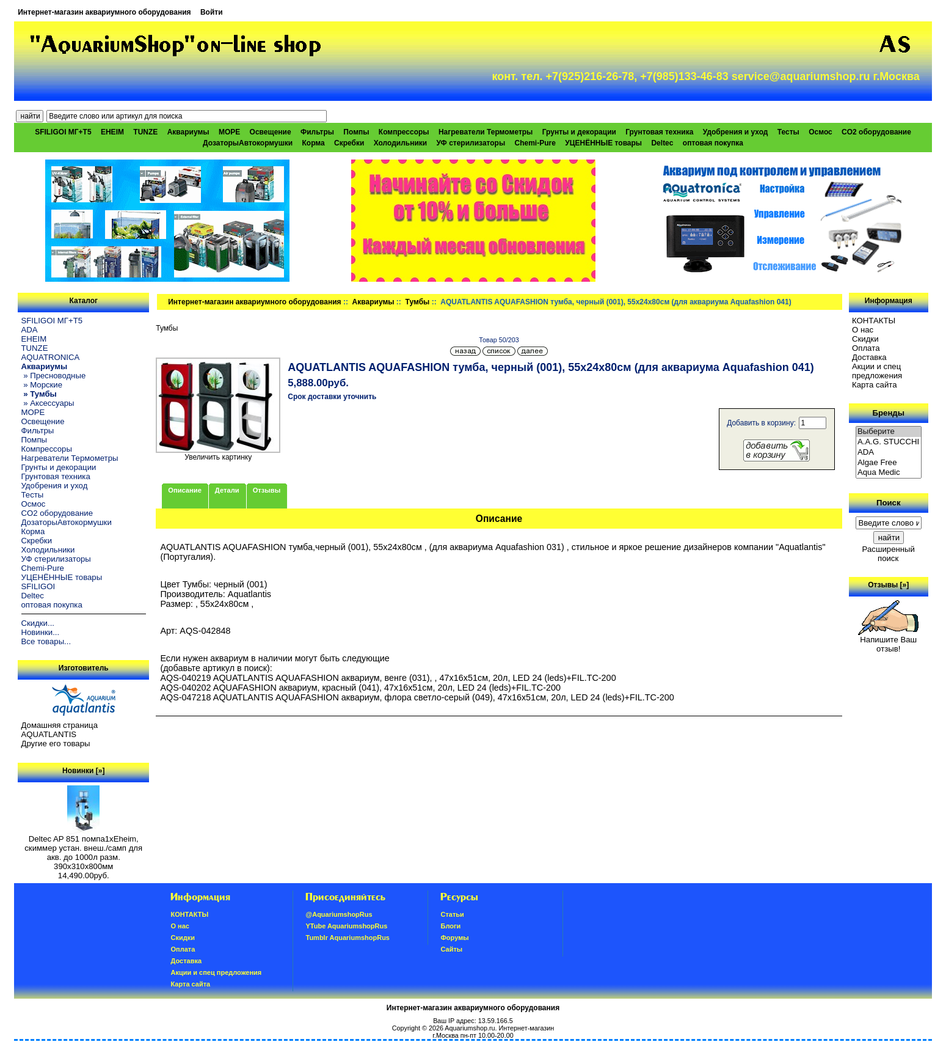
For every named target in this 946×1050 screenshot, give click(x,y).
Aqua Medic (888, 473)
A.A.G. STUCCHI (888, 442)
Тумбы (418, 302)
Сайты (451, 949)
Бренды (888, 412)
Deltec (662, 143)
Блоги (450, 926)
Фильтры (317, 132)
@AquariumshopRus (338, 914)
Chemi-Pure (535, 143)
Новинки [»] (83, 770)
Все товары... (46, 641)
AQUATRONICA (50, 357)
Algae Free (888, 463)
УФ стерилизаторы (471, 143)
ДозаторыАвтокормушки (248, 143)
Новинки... (40, 632)
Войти (211, 12)
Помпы (356, 132)
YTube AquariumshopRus (346, 926)
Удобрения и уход (735, 132)
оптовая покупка (713, 143)
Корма (313, 143)
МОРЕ (229, 132)
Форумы (454, 937)
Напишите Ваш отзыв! (888, 640)
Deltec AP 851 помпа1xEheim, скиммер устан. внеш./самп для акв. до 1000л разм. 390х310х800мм (83, 849)
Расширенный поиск (888, 554)
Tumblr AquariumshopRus (347, 937)
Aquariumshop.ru (470, 1028)
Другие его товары (55, 743)
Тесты (788, 132)
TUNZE (145, 132)
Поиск (888, 502)
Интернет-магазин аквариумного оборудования (104, 12)
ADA (29, 329)
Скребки (349, 143)
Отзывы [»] (888, 585)
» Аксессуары (48, 403)
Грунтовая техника (659, 132)
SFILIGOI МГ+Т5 (63, 132)
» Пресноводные (53, 375)
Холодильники (401, 143)
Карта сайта (874, 384)
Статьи (452, 914)
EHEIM (112, 132)
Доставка (869, 357)
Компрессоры (404, 132)
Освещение (270, 132)
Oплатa (866, 348)
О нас (862, 329)
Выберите (888, 432)
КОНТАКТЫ (873, 320)
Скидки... (37, 623)
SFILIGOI (38, 586)
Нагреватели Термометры (485, 132)
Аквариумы (373, 302)
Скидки (865, 338)
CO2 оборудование (876, 132)
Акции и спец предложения (877, 371)
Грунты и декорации (579, 132)
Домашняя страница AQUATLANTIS (59, 730)
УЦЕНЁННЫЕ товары (603, 143)
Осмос (820, 132)
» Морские (42, 384)
